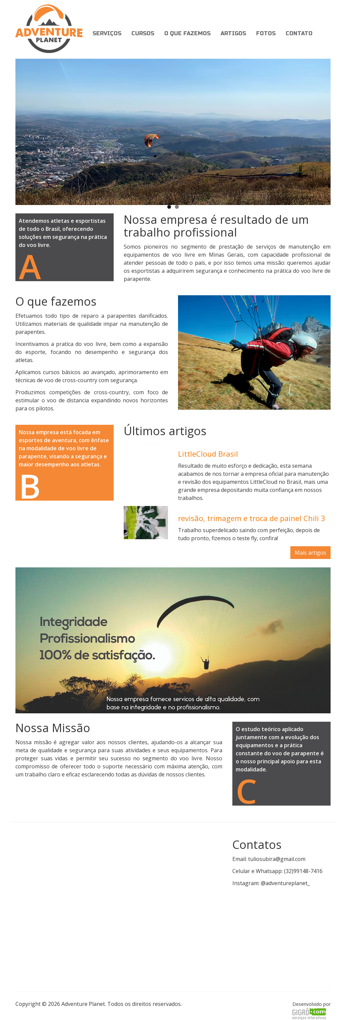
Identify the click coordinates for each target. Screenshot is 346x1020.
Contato (299, 33)
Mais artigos (310, 552)
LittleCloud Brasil (208, 454)
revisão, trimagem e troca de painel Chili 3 (251, 518)
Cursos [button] (142, 33)
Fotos (266, 33)
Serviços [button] (107, 33)
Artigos (233, 33)
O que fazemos (187, 33)
